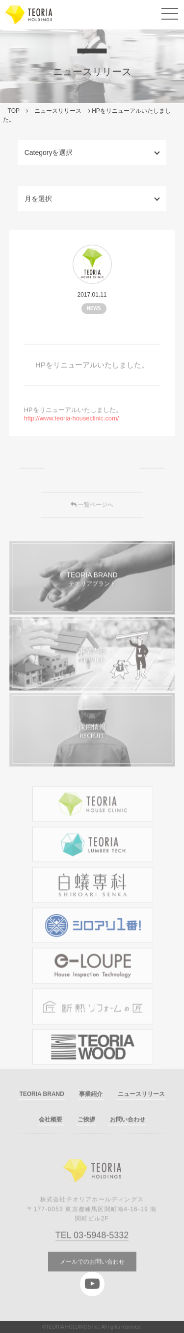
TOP (14, 110)
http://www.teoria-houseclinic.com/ (71, 432)
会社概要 (50, 1134)
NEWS (94, 314)
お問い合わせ (127, 1134)
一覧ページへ (92, 519)
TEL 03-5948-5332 (92, 1250)
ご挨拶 (86, 1134)
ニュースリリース (57, 110)
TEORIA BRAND (41, 1109)
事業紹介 (91, 1109)
